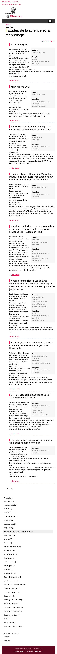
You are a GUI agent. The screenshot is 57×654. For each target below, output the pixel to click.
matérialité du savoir (38, 304)
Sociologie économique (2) (13, 607)
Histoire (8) (8, 543)
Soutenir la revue (10, 2)
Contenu (7, 641)
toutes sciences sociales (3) (13, 626)
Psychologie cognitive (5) (13, 577)
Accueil (8, 24)
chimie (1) (7, 512)
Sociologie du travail (11, 603)
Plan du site (29, 651)
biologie (34, 59)
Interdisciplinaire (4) (11, 554)
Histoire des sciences (39, 106)
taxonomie (35, 244)
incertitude (35, 358)
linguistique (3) (9, 558)
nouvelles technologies (39, 306)
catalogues (35, 299)
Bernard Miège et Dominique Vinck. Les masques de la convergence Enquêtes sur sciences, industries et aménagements (31, 177)
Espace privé (39, 651)
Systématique (36, 261)
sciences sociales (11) (12, 592)
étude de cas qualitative (40, 356)
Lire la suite (15, 81)
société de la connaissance (41, 363)
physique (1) (8, 569)
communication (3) (10, 516)
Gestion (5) (8, 539)
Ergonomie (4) (9, 528)
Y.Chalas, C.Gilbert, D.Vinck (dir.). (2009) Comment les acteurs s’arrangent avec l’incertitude (31, 345)
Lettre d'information (11, 4)
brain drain (35, 140)
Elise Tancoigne (19, 44)
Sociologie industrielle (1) (13, 611)
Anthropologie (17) (10, 505)
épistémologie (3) (10, 524)
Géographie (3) (9, 535)
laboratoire (35, 361)
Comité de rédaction (38, 52)
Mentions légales (19, 651)
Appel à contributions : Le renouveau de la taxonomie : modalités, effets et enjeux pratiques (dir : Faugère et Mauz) (31, 229)
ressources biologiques (39, 242)
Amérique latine (37, 137)
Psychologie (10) (10, 573)
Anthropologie (36, 313)
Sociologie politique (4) (12, 615)
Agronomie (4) (9, 501)
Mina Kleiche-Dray (20, 86)
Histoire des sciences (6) (12, 547)
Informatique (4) (9, 550)
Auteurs (7, 637)
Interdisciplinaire (37, 410)
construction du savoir (39, 302)
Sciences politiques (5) (12, 588)
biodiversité (35, 240)
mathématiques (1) (10, 562)
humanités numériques (39, 187)
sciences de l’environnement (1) (15, 585)
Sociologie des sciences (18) (14, 600)
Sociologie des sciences (40, 258)
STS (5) (7, 619)
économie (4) (8, 520)
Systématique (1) (10, 622)
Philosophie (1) (9, 566)
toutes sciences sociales (40, 415)
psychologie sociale (11, 581)
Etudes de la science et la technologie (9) (18, 531)
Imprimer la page (48, 41)
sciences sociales (38, 320)
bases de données (38, 297)
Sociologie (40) (9, 596)
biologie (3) (8, 509)
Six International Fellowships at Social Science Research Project (29, 396)
